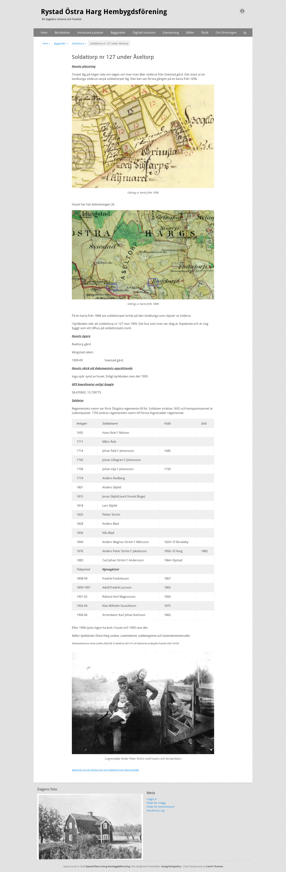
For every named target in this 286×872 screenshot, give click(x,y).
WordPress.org (156, 810)
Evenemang (171, 33)
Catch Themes (214, 866)
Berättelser (62, 33)
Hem (44, 33)
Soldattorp (79, 43)
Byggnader (118, 33)
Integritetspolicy (171, 866)
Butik (205, 33)
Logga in (152, 799)
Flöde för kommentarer (161, 806)
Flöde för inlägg (156, 803)
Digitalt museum (144, 33)
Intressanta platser (90, 33)
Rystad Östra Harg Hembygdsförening (104, 12)
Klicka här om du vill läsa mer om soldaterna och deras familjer (105, 769)
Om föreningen (226, 33)
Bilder (190, 33)
